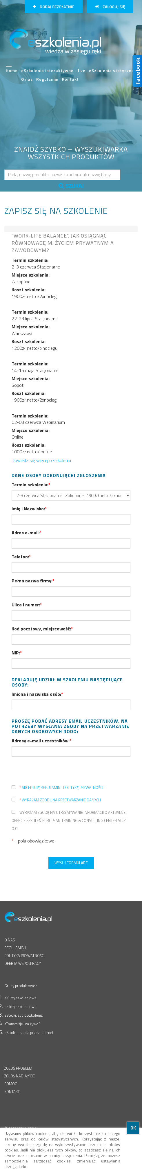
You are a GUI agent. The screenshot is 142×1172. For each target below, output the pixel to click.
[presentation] (56, 772)
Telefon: (21, 556)
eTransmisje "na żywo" (22, 1024)
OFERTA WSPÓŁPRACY (22, 963)
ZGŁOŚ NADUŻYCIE (19, 1076)
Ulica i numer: (27, 604)
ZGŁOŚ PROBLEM (18, 1068)
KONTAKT (12, 1091)
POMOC (10, 1084)
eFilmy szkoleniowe (20, 1006)
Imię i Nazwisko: (29, 508)
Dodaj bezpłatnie (53, 6)
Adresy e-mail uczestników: (42, 740)
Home (12, 72)
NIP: (17, 652)
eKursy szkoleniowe (20, 998)
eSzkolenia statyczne (111, 70)
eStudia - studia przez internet (28, 1032)
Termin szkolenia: (31, 484)
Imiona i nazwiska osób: (37, 694)
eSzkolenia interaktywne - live (53, 70)
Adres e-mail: (27, 532)
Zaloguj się (110, 6)
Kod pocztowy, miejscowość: (42, 628)
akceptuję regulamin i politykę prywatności (61, 787)
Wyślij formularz (71, 863)
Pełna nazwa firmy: (33, 580)
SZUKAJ (71, 185)
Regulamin (47, 79)
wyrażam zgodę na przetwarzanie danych (60, 800)
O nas (27, 79)
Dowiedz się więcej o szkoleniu (41, 460)
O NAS (9, 940)
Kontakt (70, 79)
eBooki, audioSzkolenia (23, 1015)
